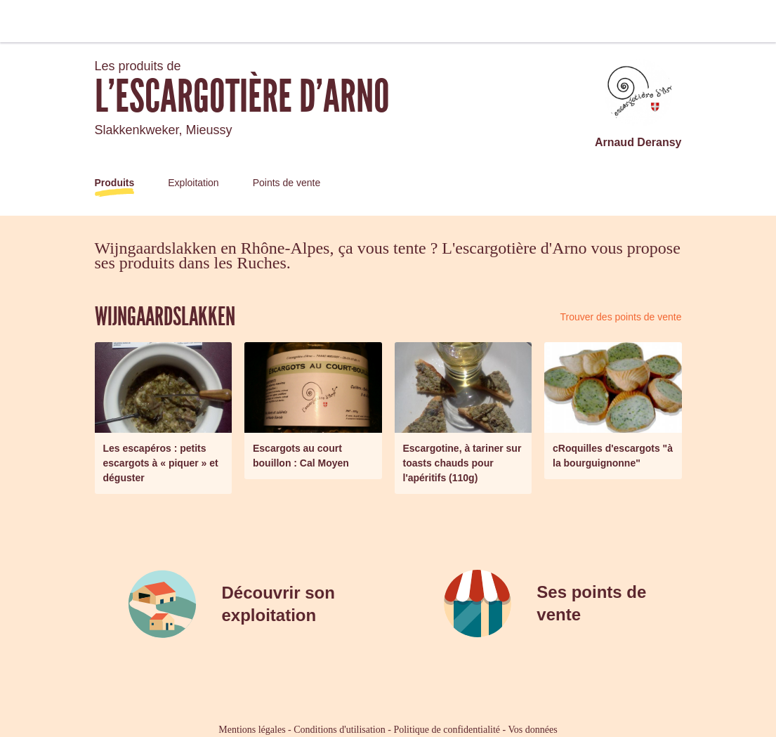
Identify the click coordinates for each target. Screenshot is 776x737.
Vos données (533, 729)
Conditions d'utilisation (339, 729)
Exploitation (193, 182)
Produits (115, 182)
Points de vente (287, 182)
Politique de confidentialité (446, 729)
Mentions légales (251, 729)
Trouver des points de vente (620, 316)
